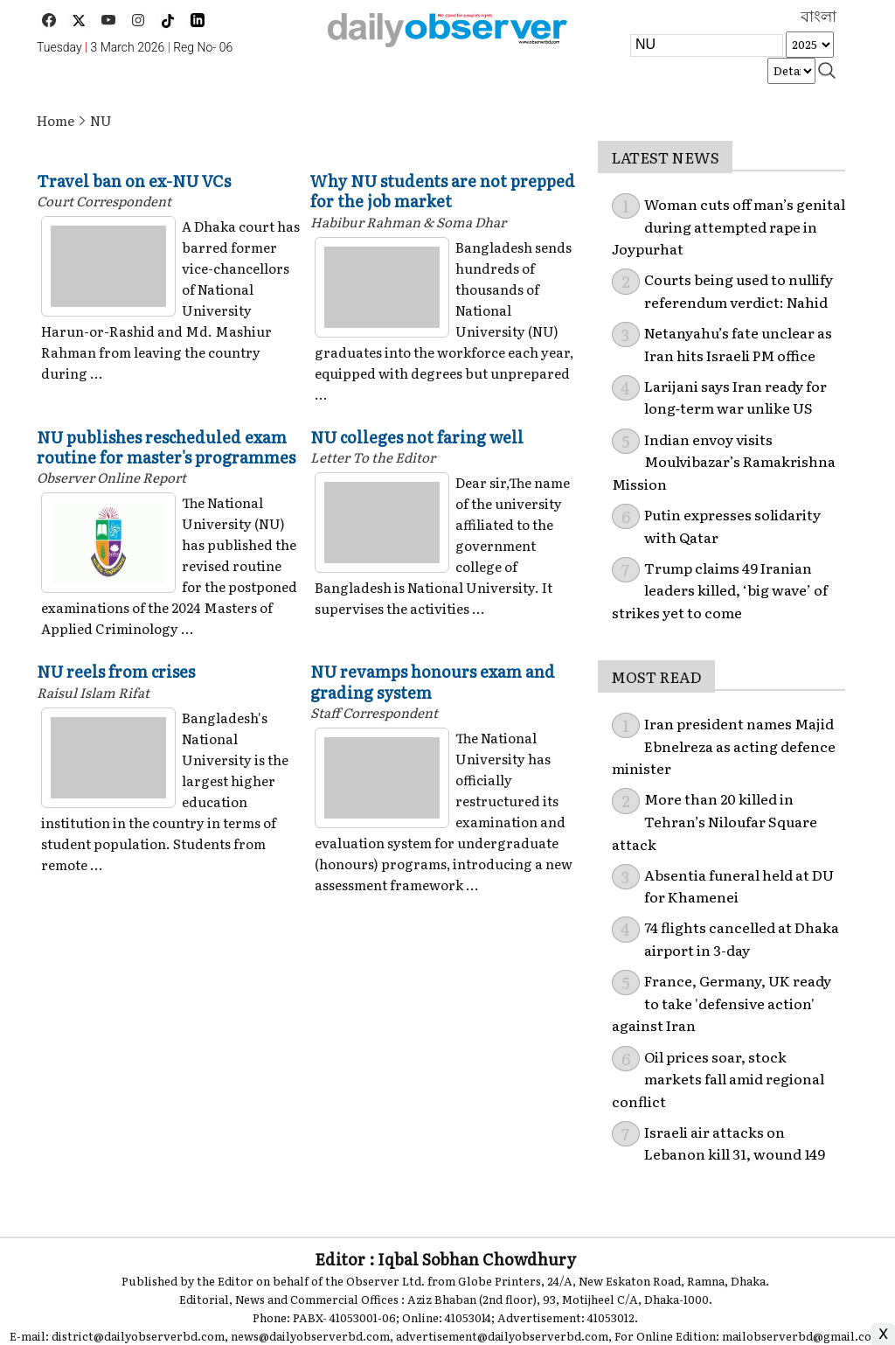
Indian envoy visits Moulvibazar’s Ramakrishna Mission (724, 461)
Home (55, 120)
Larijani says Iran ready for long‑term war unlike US (735, 397)
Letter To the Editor (372, 457)
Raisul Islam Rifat (93, 692)
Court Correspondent (104, 201)
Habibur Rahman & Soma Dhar (408, 222)
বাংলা (818, 16)
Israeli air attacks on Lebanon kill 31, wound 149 (734, 1143)
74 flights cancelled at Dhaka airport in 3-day (741, 938)
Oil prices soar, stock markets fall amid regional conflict (718, 1079)
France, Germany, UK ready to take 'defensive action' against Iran (721, 1002)
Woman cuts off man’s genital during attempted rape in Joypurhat (728, 226)
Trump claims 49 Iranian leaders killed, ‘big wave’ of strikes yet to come (720, 590)
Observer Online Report (111, 477)
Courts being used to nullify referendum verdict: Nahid (738, 290)
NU (101, 120)
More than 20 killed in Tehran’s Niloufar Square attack (714, 821)
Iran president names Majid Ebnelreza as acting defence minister (724, 745)
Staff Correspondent (374, 712)
